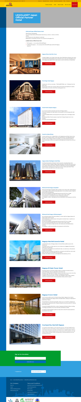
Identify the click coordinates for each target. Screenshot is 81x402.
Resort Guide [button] (60, 4)
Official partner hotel (14, 390)
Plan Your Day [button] (68, 4)
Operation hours (46, 1)
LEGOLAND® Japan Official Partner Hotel (30, 379)
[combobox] (38, 371)
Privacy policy (30, 390)
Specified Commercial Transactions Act (34, 385)
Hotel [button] (55, 4)
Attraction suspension (58, 1)
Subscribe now (30, 361)
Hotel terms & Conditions (32, 392)
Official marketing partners (15, 388)
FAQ (64, 1)
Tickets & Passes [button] (48, 4)
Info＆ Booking (48, 63)
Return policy (29, 388)
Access (51, 1)
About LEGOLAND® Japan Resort (18, 379)
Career (11, 386)
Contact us (68, 1)
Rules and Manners (30, 394)
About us (40, 1)
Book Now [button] (74, 4)
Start (11, 379)
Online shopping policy (31, 386)
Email (16, 356)
